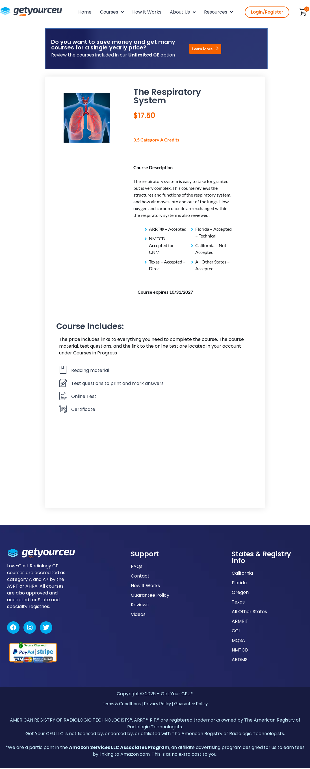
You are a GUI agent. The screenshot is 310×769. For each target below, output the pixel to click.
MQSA (238, 641)
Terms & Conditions (122, 704)
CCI (236, 631)
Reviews (140, 605)
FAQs (136, 567)
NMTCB (240, 651)
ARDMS (240, 660)
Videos (138, 615)
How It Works (145, 586)
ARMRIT (240, 622)
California (242, 574)
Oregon (240, 593)
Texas (238, 603)
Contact (140, 577)
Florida (239, 583)
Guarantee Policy (150, 596)
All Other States (249, 612)
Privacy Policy (157, 704)
